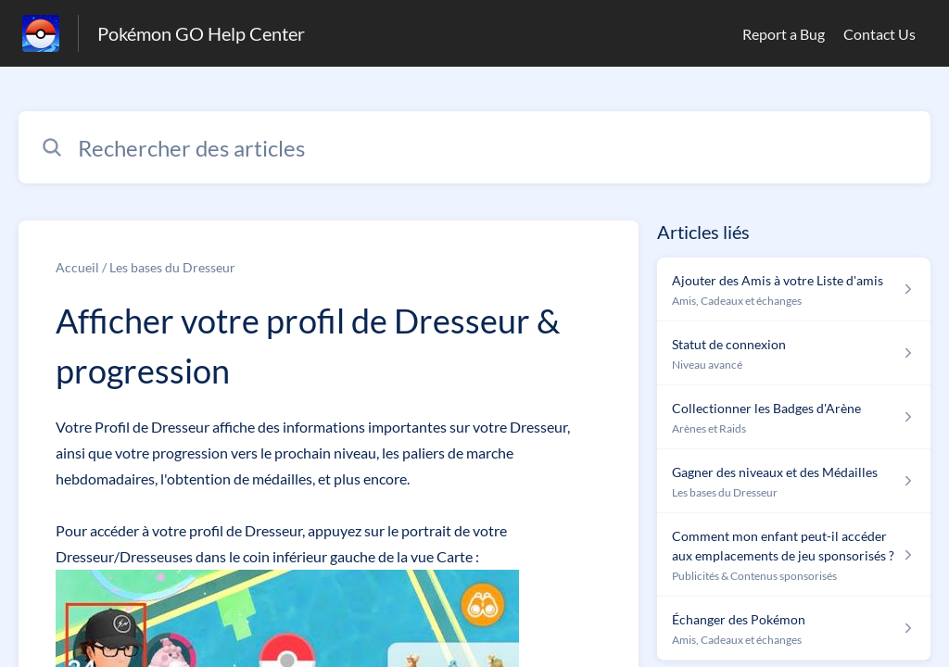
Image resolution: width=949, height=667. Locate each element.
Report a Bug (783, 34)
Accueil (77, 267)
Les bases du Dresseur (172, 267)
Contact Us (879, 34)
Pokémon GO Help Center (201, 33)
